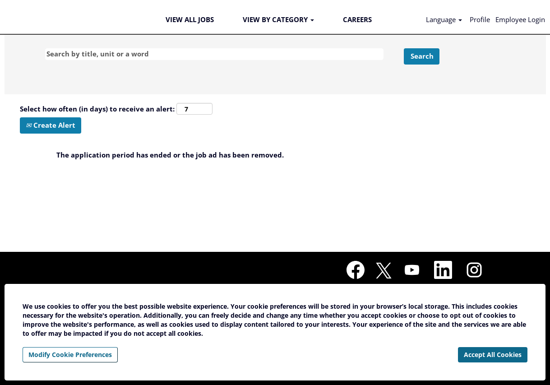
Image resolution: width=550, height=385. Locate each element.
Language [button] (444, 19)
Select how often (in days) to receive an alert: (97, 108)
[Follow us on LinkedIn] (443, 270)
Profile (480, 19)
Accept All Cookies (493, 354)
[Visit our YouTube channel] (412, 270)
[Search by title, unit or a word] (214, 54)
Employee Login (520, 19)
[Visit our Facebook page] (355, 270)
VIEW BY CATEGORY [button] (278, 19)
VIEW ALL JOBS (190, 19)
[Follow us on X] (383, 271)
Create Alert (50, 125)
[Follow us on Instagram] (474, 270)
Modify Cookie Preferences (70, 354)
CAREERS (357, 19)
